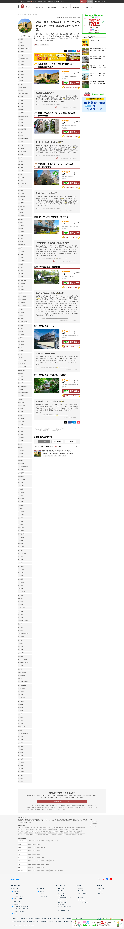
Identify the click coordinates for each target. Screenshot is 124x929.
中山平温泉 (21, 113)
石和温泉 (20, 309)
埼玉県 (29, 847)
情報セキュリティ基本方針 (47, 921)
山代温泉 (20, 440)
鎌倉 (36, 45)
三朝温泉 (20, 643)
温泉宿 (64, 455)
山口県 (47, 864)
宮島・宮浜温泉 (22, 672)
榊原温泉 (20, 559)
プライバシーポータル (66, 918)
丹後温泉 (20, 588)
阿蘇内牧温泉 (21, 726)
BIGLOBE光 (17, 891)
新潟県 (38, 850)
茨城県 (38, 844)
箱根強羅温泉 (21, 302)
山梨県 (29, 850)
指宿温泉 (20, 778)
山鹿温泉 (20, 752)
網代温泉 (20, 469)
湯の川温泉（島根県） (23, 662)
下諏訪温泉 (21, 350)
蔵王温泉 (20, 132)
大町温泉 (20, 338)
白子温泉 (20, 276)
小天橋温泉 (21, 582)
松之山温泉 (21, 418)
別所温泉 (20, 376)
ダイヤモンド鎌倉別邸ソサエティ (53, 217)
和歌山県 (52, 860)
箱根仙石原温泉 (22, 305)
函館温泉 (20, 71)
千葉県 (34, 847)
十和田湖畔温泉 (22, 87)
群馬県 (34, 844)
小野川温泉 (21, 148)
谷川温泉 (20, 254)
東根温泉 (20, 161)
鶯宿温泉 (20, 90)
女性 (48, 455)
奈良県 (47, 860)
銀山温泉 (20, 135)
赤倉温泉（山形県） (23, 138)
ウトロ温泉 (21, 55)
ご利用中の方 (99, 885)
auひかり (16, 893)
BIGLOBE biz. (61, 888)
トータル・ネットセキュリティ (21, 909)
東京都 (38, 847)
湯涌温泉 (20, 444)
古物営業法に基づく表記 (33, 921)
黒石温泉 (20, 84)
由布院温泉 (21, 759)
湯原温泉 (20, 665)
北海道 (29, 840)
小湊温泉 (20, 273)
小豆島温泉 (21, 691)
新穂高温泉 (21, 527)
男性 (52, 455)
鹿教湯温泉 (21, 341)
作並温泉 (20, 106)
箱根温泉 (20, 286)
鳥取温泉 (20, 649)
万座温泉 (20, 235)
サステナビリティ (82, 893)
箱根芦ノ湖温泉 (22, 296)
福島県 (56, 840)
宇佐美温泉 (21, 489)
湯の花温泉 (21, 595)
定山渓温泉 (21, 39)
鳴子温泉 (20, 100)
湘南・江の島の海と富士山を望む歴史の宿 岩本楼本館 (56, 114)
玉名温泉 (20, 736)
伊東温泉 (20, 460)
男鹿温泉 (20, 125)
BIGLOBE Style (82, 900)
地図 (64, 78)
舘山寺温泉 (21, 498)
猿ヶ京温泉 (21, 251)
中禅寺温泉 (21, 215)
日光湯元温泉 (21, 206)
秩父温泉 (20, 267)
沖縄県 (61, 870)
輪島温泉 (20, 447)
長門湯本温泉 (21, 675)
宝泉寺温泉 (21, 771)
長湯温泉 (20, 768)
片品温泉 (20, 248)
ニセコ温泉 (21, 68)
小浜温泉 (20, 720)
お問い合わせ (14, 918)
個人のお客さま (15, 885)
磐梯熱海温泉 (21, 196)
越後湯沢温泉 (21, 405)
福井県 (38, 854)
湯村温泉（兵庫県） (23, 620)
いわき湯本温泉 (22, 183)
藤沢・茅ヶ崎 (44, 45)
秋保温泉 (20, 103)
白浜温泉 (20, 627)
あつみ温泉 (21, 145)
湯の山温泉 (21, 566)
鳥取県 (29, 864)
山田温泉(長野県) (22, 386)
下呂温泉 (20, 521)
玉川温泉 (20, 122)
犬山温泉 (20, 540)
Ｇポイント (93, 827)
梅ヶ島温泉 (21, 492)
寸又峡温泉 (21, 505)
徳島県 (29, 867)
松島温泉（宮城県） (23, 116)
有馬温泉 (20, 601)
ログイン (104, 1)
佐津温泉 (20, 614)
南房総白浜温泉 (22, 280)
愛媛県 (38, 867)
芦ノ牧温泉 (21, 177)
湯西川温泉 (21, 225)
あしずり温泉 (21, 698)
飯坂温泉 (20, 180)
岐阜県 (34, 857)
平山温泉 (20, 749)
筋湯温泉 (20, 765)
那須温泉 (20, 219)
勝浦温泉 (20, 630)
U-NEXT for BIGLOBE (19, 911)
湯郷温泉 (20, 669)
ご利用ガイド (94, 823)
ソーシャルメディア (83, 902)
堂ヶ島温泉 (21, 511)
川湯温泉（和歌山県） (23, 633)
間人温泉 (20, 585)
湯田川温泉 (21, 167)
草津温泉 (20, 228)
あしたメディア (43, 896)
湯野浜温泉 (21, 170)
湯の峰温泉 (21, 637)
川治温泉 (20, 212)
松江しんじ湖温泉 (22, 659)
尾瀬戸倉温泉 (21, 244)
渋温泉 (20, 347)
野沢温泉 (20, 325)
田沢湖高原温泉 (22, 129)
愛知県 (38, 857)
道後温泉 (20, 694)
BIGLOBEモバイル (18, 896)
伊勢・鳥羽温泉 (22, 553)
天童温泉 (20, 158)
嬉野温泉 (20, 707)
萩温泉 (20, 678)
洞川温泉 (20, 624)
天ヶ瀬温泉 (21, 762)
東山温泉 (20, 174)
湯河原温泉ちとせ (46, 326)
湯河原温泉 (21, 289)
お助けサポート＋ (18, 904)
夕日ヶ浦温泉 (21, 591)
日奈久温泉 (21, 746)
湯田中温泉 (21, 383)
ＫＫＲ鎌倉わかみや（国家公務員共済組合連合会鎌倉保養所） (56, 65)
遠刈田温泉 (21, 109)
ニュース (80, 895)
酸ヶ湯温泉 (21, 74)
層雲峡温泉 (21, 61)
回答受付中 (57, 441)
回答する (83, 1)
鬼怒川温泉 (21, 203)
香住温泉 (20, 611)
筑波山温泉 (21, 264)
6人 (44, 455)
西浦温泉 (20, 543)
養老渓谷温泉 (21, 283)
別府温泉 (20, 755)
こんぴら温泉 (21, 688)
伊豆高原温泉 (21, 473)
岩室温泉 (20, 399)
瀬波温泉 (20, 412)
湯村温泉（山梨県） (23, 322)
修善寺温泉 (21, 463)
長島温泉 (20, 563)
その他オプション (18, 913)
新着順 (42, 446)
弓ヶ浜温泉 (21, 514)
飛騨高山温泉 (21, 534)
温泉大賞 (42, 891)
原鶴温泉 (20, 704)
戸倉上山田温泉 (22, 360)
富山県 (29, 854)
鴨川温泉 (20, 270)
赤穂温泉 (20, 604)
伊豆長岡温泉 (21, 479)
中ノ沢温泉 (21, 193)
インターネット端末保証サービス (22, 906)
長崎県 (38, 870)
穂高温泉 (20, 379)
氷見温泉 (20, 424)
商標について (59, 921)
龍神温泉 (20, 640)
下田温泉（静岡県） (23, 466)
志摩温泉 (20, 556)
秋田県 (47, 840)
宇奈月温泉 (21, 421)
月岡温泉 (20, 389)
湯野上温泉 (21, 199)
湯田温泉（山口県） (23, 681)
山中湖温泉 (21, 318)
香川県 (34, 867)
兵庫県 (42, 860)
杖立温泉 (20, 739)
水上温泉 (20, 257)
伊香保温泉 (21, 232)
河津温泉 (20, 495)
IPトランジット (62, 904)
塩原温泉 (20, 209)
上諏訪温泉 (21, 344)
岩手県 (38, 840)
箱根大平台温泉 (22, 299)
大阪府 (38, 860)
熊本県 (42, 870)
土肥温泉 (20, 508)
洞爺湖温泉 (21, 64)
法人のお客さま (60, 885)
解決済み (70, 441)
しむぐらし (42, 893)
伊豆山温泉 (21, 476)
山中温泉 (20, 431)
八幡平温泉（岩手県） (23, 93)
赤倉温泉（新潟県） (23, 392)
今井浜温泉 (21, 485)
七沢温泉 (20, 293)
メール (99, 891)
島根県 (34, 864)
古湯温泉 (20, 714)
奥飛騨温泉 (21, 530)
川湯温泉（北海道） (23, 58)
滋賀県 (29, 860)
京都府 (34, 860)
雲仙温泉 (20, 717)
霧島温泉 (20, 781)
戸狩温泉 (20, 357)
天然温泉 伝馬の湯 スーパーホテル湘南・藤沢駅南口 (55, 165)
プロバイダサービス (63, 895)
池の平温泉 (21, 395)
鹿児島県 (57, 870)
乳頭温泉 (20, 119)
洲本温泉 (20, 617)
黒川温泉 (20, 723)
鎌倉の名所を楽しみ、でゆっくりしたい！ (57, 104)
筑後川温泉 (21, 701)
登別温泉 (20, 42)
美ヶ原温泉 (21, 334)
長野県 (34, 850)
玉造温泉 (20, 656)
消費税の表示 (23, 918)
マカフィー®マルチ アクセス (65, 907)
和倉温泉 (20, 428)
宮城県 (42, 840)
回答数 (47, 446)
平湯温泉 (20, 524)
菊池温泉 (20, 730)
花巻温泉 (20, 97)
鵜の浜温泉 (21, 402)
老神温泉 (20, 241)
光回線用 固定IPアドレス (64, 897)
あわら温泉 (21, 450)
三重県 (42, 857)
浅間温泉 (20, 331)
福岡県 (29, 870)
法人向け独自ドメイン (63, 911)
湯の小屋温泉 (21, 260)
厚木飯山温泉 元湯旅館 (49, 267)
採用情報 (80, 897)
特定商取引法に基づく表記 (18, 921)
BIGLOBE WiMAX (18, 898)
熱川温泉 (20, 518)
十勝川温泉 (21, 45)
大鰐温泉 (20, 80)
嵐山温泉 (20, 575)
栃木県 (29, 844)
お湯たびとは (94, 821)
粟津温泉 (20, 434)
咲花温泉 (20, 408)
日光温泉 (20, 222)
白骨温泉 (20, 328)
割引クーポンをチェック (71, 87)
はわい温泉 (21, 653)
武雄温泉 (20, 710)
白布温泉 (20, 154)
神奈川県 (43, 847)
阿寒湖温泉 (21, 52)
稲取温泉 (20, 482)
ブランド (80, 891)
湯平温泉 (20, 775)
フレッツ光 (61, 893)
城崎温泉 (20, 598)
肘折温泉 (20, 164)
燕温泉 (20, 415)
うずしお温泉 (21, 608)
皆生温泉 (20, 646)
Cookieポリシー (78, 918)
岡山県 (38, 864)
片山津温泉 (21, 437)
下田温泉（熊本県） (23, 733)
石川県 (34, 854)
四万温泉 (20, 238)
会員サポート (101, 893)
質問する (90, 1)
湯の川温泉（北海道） (23, 48)
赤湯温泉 (20, 142)
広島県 (42, 864)
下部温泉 (20, 315)
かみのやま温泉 (22, 151)
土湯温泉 (20, 190)
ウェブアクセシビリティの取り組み (37, 918)
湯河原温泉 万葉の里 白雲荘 (52, 375)
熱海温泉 (20, 457)
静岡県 (29, 857)
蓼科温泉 (20, 354)
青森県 (34, 840)
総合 (60, 446)
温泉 (60, 455)
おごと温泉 (21, 569)
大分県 (47, 870)
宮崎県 (51, 870)
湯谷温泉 (20, 550)
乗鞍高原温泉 (21, 363)
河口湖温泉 (21, 312)
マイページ (98, 1)
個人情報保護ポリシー (53, 918)
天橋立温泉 (21, 572)
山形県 (51, 840)
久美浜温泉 (21, 579)
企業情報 (78, 885)
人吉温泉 (20, 743)
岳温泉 (20, 186)
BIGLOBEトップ (68, 921)
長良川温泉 (21, 537)
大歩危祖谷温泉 (22, 685)
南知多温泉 (21, 547)
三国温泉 (20, 453)
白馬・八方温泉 (22, 367)
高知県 (42, 867)
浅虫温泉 (20, 77)
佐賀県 (34, 870)
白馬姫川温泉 (21, 370)
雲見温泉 (20, 501)
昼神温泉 (20, 373)
